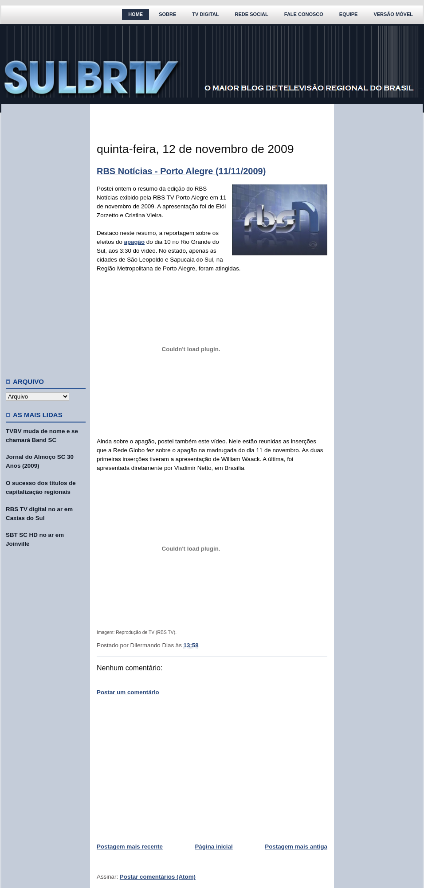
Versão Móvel (393, 14)
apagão (134, 242)
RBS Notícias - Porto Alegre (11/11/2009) (181, 171)
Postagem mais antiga (296, 846)
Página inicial (213, 846)
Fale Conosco (303, 14)
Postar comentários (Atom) (158, 876)
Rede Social (251, 14)
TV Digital (205, 14)
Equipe (348, 14)
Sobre (167, 14)
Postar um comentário (128, 692)
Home (135, 14)
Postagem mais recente (130, 846)
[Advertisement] (46, 237)
